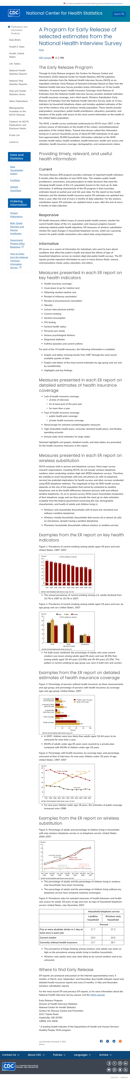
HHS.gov (114, 1077)
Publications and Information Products (19, 30)
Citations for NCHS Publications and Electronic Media (19, 125)
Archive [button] (105, 1055)
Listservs (13, 142)
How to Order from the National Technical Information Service (19, 260)
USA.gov (124, 1077)
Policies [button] (59, 1055)
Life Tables (15, 63)
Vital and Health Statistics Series (17, 92)
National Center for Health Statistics (64, 13)
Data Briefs (15, 39)
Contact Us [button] (11, 1055)
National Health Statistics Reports (18, 72)
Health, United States (16, 55)
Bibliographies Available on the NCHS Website (17, 111)
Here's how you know (115, 3)
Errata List (14, 135)
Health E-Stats (17, 46)
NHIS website (98, 994)
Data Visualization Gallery (16, 170)
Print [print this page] (41, 50)
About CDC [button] (36, 1055)
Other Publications (18, 101)
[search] (119, 14)
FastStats (15, 180)
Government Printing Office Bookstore (17, 244)
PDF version (46, 57)
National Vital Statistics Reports (18, 82)
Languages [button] (82, 1055)
